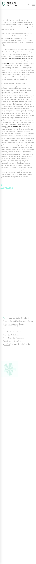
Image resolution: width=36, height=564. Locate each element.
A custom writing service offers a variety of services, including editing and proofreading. (17, 61)
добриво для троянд (14, 127)
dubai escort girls (23, 27)
